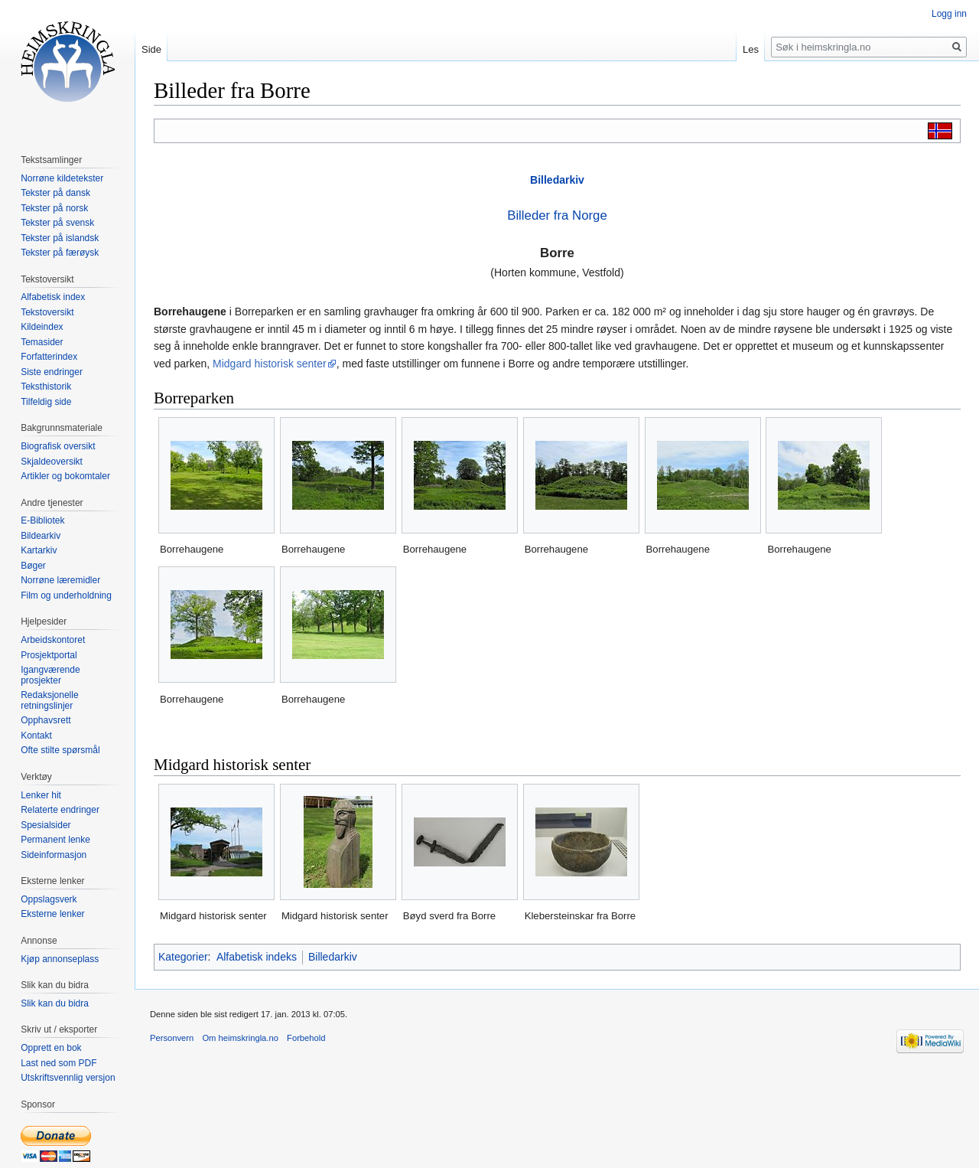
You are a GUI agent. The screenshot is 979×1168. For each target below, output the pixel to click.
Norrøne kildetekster (62, 178)
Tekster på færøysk (60, 252)
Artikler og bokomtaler (65, 476)
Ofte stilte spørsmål (60, 750)
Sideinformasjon (53, 855)
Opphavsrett (45, 720)
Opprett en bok (51, 1047)
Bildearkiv (40, 535)
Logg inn (949, 13)
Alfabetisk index (53, 297)
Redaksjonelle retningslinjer (49, 700)
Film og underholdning (66, 595)
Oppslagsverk (48, 899)
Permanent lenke (55, 839)
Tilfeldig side (46, 401)
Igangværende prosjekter (50, 675)
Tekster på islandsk (60, 238)
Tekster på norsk (54, 208)
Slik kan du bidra (55, 1003)
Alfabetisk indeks (256, 957)
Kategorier (183, 957)
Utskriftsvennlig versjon (68, 1077)
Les (751, 49)
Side (151, 49)
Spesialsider (45, 825)
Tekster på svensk (57, 222)
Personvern (172, 1037)
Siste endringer (52, 372)
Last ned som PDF (58, 1063)
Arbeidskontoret (53, 640)
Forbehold (306, 1037)
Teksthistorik (46, 386)
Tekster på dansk (55, 193)
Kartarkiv (39, 550)
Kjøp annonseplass (60, 959)
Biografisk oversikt (58, 446)
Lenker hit (41, 795)
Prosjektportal (48, 655)
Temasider (42, 342)
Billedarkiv (557, 180)
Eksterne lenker (52, 914)
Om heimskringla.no (240, 1037)
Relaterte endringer (60, 809)
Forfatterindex (49, 356)
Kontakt (36, 735)
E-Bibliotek (42, 520)
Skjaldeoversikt (52, 461)
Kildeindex (42, 326)
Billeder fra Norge (557, 215)
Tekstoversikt (47, 312)
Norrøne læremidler (60, 580)
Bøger (33, 565)
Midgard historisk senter (270, 363)
